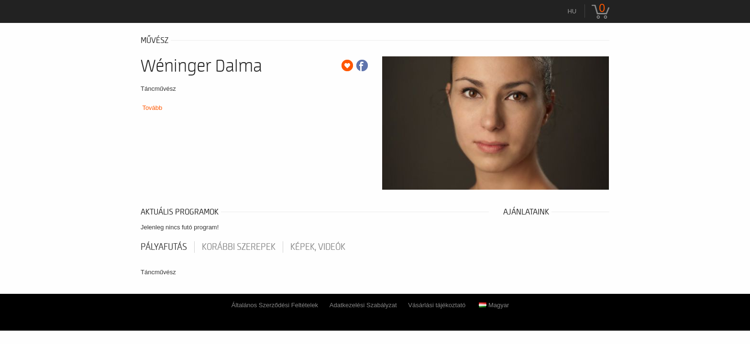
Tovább (152, 107)
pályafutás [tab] (164, 247)
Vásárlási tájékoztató (436, 305)
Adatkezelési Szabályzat (363, 305)
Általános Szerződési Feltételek (275, 305)
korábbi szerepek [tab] (239, 247)
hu (571, 11)
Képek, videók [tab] (317, 247)
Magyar (494, 305)
